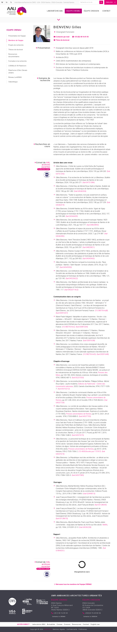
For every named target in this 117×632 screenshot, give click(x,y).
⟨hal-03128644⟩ (101, 505)
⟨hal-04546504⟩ (80, 191)
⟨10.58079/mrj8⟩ (101, 310)
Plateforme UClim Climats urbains (17, 71)
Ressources (76, 624)
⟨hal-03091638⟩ (89, 340)
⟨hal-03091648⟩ (103, 354)
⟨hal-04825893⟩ (93, 225)
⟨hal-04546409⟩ (72, 216)
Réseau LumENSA (15, 77)
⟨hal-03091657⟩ (62, 313)
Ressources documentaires (13, 55)
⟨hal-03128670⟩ (62, 518)
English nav (95, 624)
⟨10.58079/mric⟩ (68, 327)
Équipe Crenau (73, 11)
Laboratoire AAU (55, 11)
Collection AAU (43, 169)
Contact (106, 11)
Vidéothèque (13, 82)
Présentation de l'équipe (17, 36)
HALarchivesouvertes (45, 164)
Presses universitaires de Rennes (78, 414)
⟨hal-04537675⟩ (78, 435)
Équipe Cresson (91, 11)
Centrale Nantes (68, 2)
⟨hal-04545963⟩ (89, 258)
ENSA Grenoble (57, 2)
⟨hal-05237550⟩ (78, 378)
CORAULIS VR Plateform (17, 66)
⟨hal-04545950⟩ (66, 267)
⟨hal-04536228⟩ (85, 527)
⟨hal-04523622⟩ (72, 278)
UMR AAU (47, 629)
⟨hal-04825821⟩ (89, 247)
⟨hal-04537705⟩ (85, 416)
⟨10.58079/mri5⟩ (89, 354)
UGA (38, 2)
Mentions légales (59, 629)
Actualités (51, 624)
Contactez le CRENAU (58, 616)
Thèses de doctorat (15, 50)
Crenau (59, 624)
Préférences (83, 629)
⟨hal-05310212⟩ (64, 389)
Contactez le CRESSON (90, 616)
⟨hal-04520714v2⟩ (71, 290)
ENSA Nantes (45, 2)
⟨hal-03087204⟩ (82, 327)
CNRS (34, 2)
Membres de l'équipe (15, 40)
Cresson (67, 624)
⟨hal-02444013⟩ (89, 494)
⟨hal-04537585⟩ (78, 475)
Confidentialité (72, 629)
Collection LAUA (43, 569)
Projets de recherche (16, 45)
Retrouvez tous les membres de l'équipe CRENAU (72, 584)
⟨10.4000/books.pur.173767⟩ (89, 451)
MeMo (105, 525)
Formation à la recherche (17, 61)
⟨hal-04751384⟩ (89, 182)
